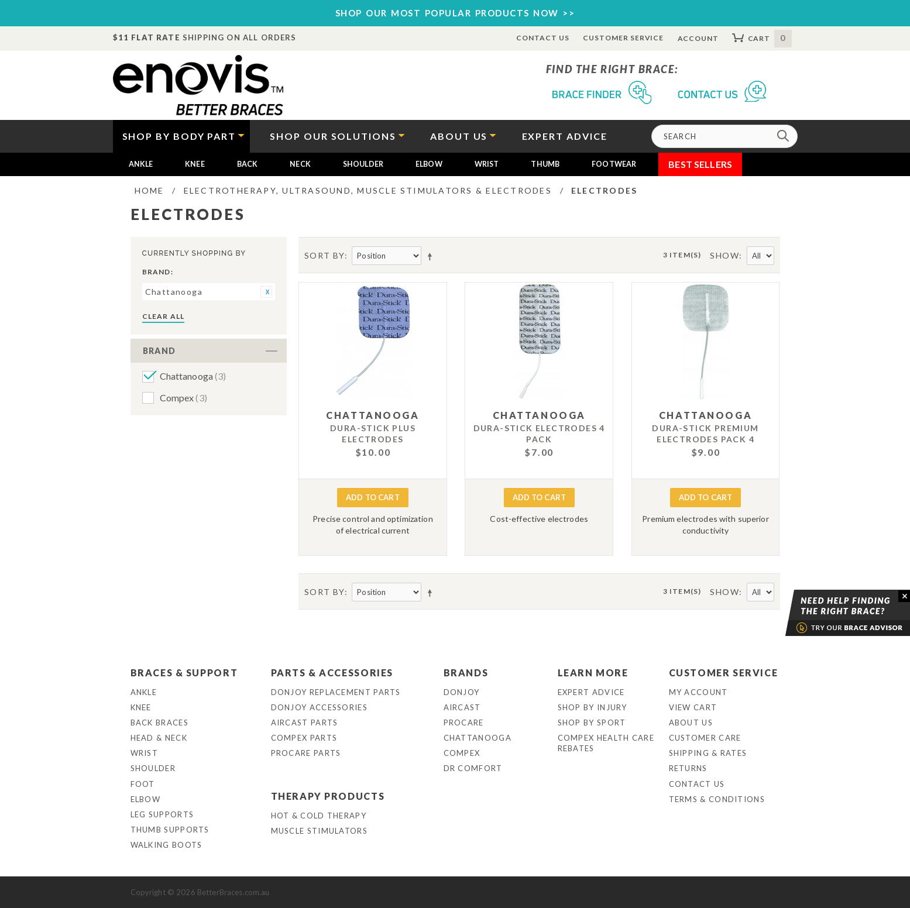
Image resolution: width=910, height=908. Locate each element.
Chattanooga (193, 375)
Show (724, 255)
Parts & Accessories (332, 672)
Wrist (487, 164)
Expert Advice (591, 692)
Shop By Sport (592, 722)
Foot (143, 784)
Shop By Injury (592, 707)
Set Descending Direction (432, 256)
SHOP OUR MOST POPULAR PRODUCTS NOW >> (455, 13)
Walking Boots (166, 844)
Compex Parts (304, 737)
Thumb (545, 164)
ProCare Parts (306, 753)
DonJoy (462, 692)
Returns (688, 768)
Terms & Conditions (717, 799)
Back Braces (159, 722)
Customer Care (705, 737)
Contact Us (542, 37)
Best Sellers (700, 164)
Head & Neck (159, 737)
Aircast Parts (304, 722)
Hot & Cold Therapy (318, 815)
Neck (300, 164)
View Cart (693, 707)
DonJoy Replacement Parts (336, 692)
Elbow (428, 164)
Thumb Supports (170, 829)
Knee (195, 164)
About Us (691, 722)
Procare (464, 722)
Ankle (141, 164)
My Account (698, 692)
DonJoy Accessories (319, 707)
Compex (183, 397)
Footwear (614, 164)
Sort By (324, 255)
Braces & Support (184, 672)
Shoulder (363, 164)
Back (247, 164)
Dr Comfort (473, 768)
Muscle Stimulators (319, 830)
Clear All (163, 316)
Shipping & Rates (708, 753)
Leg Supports (162, 814)
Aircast (462, 707)
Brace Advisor (833, 613)
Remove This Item (266, 292)
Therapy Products (328, 796)
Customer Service (623, 37)
